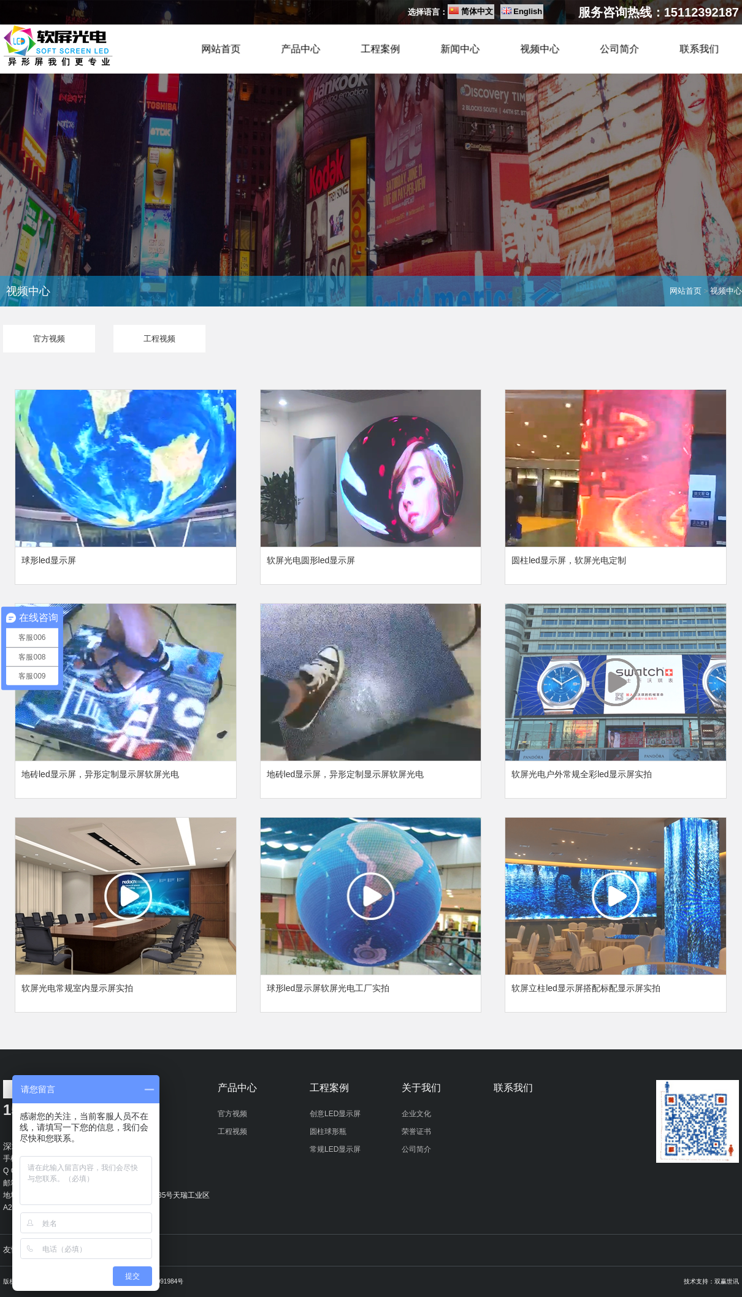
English (527, 11)
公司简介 (619, 49)
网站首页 (221, 49)
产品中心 (300, 49)
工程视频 (232, 1131)
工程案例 (380, 49)
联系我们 (699, 49)
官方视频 (232, 1113)
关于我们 (421, 1087)
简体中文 (477, 11)
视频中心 (540, 49)
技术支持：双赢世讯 (711, 1281)
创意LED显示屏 (335, 1113)
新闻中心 (460, 49)
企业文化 (416, 1113)
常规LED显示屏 (335, 1149)
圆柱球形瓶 (328, 1131)
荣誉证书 (416, 1131)
